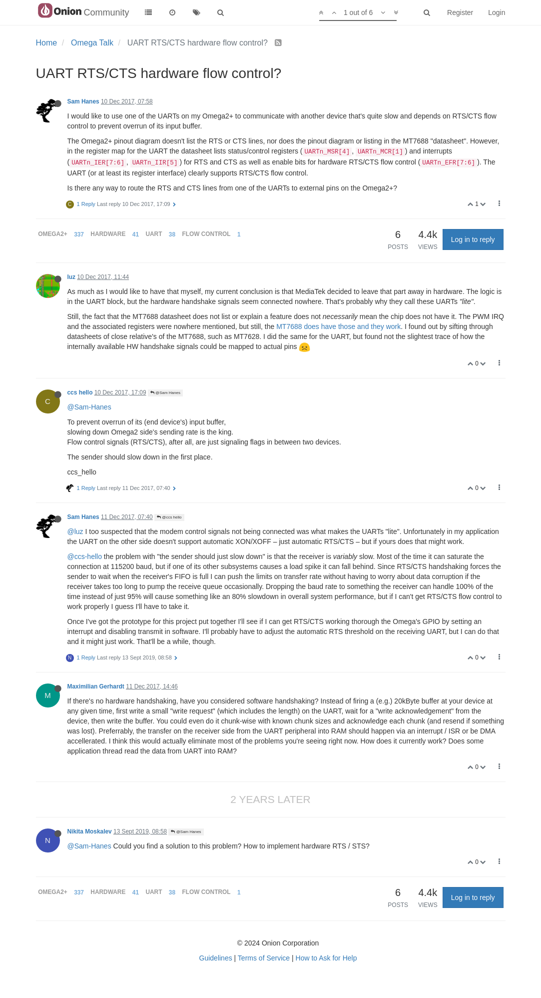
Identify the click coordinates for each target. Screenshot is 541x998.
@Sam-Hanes (89, 407)
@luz (75, 532)
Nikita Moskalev (89, 831)
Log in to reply (473, 240)
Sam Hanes (83, 101)
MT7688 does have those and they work (338, 326)
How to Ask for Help (326, 958)
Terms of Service (264, 958)
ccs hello (80, 392)
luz (71, 277)
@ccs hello (169, 517)
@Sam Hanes (165, 392)
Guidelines (215, 958)
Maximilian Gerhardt (95, 686)
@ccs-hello (84, 556)
